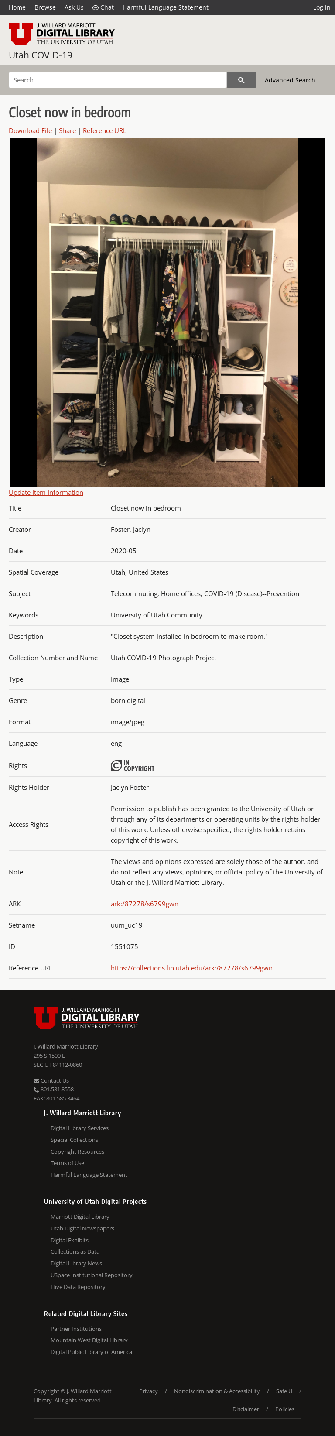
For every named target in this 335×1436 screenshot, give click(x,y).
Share (67, 130)
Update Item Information (46, 492)
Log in (322, 7)
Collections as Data (75, 1251)
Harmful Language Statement (166, 7)
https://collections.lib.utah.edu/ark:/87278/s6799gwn (192, 967)
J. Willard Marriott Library (66, 1046)
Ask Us (74, 7)
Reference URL (104, 130)
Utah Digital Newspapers (82, 1228)
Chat (103, 7)
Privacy (148, 1391)
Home (17, 7)
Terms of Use (67, 1163)
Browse (45, 7)
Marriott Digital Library (80, 1216)
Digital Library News (76, 1263)
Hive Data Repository (78, 1287)
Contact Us (51, 1080)
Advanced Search (290, 80)
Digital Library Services (80, 1128)
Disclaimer (245, 1409)
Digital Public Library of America (91, 1352)
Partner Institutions (76, 1329)
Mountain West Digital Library (89, 1340)
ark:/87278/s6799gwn (144, 903)
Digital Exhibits (70, 1240)
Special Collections (74, 1140)
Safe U (284, 1391)
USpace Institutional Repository (92, 1275)
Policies (284, 1409)
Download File (30, 130)
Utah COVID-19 (40, 55)
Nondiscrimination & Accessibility (217, 1391)
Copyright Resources (77, 1151)
